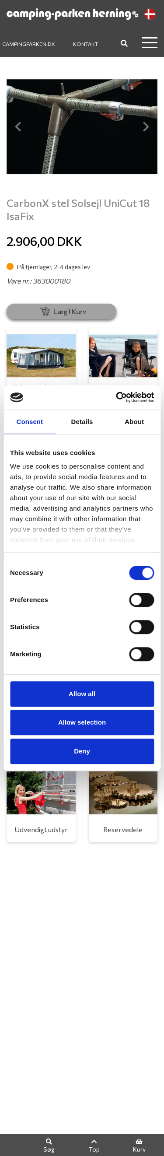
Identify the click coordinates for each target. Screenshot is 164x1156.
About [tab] (134, 421)
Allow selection (82, 722)
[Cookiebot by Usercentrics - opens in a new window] (117, 397)
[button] (18, 126)
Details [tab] (82, 421)
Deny (82, 751)
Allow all (82, 693)
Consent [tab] (29, 421)
